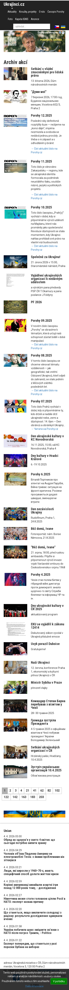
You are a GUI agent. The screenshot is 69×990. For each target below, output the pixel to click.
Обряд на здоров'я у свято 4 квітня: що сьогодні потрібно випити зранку (29, 841)
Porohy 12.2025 (41, 115)
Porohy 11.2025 (41, 161)
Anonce (35, 19)
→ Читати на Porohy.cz (44, 428)
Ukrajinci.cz (14, 4)
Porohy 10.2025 (41, 207)
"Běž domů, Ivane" (43, 547)
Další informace (34, 986)
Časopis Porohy (55, 11)
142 (15, 797)
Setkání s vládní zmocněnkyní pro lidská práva (47, 72)
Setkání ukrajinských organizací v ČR (45, 748)
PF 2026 (36, 302)
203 (41, 797)
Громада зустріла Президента (43, 721)
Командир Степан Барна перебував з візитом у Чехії (48, 704)
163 (23, 797)
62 (42, 790)
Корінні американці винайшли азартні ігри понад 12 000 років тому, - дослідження (31, 886)
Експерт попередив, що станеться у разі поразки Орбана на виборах (30, 945)
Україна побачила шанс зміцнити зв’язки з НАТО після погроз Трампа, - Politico (31, 931)
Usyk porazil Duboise (45, 644)
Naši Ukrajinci (40, 662)
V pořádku (59, 981)
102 (57, 790)
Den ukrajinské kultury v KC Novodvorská (47, 437)
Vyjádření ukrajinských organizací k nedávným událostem (46, 278)
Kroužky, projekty (27, 11)
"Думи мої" (38, 92)
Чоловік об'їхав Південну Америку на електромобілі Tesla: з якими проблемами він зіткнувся (34, 857)
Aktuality (12, 11)
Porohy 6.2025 (40, 474)
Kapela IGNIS (21, 19)
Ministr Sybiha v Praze (46, 682)
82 (49, 790)
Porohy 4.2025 (40, 574)
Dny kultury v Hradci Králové (44, 457)
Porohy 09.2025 (41, 320)
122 (6, 797)
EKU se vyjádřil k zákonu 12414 (47, 625)
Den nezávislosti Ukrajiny (42, 510)
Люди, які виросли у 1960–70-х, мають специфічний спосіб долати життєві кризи (31, 872)
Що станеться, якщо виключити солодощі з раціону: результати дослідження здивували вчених (33, 916)
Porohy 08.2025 (41, 355)
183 (32, 797)
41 (34, 790)
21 (27, 790)
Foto (10, 19)
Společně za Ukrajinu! (45, 257)
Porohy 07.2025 (41, 401)
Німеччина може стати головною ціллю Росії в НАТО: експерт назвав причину (34, 900)
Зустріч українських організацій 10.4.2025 (46, 768)
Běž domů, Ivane (42, 529)
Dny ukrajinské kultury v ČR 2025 (47, 607)
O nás (42, 11)
